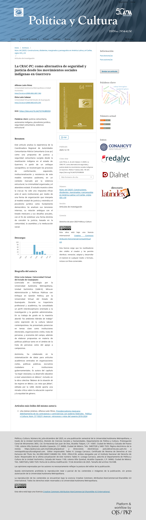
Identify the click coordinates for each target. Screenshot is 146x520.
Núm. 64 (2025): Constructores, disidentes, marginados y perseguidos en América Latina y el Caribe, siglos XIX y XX (53, 51)
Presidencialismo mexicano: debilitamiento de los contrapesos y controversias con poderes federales (52, 412)
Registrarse (123, 2)
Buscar (68, 39)
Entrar (133, 2)
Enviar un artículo (109, 71)
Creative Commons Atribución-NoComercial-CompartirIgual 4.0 (76, 238)
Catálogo (56, 39)
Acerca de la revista (28, 39)
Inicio (13, 39)
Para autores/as (106, 59)
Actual (46, 39)
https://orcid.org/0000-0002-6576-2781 (28, 103)
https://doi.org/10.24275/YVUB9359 (35, 111)
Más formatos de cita (69, 177)
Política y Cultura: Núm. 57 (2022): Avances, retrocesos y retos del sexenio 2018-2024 (56, 415)
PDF (65, 137)
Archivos (25, 48)
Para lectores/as (106, 55)
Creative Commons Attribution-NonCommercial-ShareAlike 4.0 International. (76, 491)
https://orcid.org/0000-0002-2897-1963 (28, 93)
